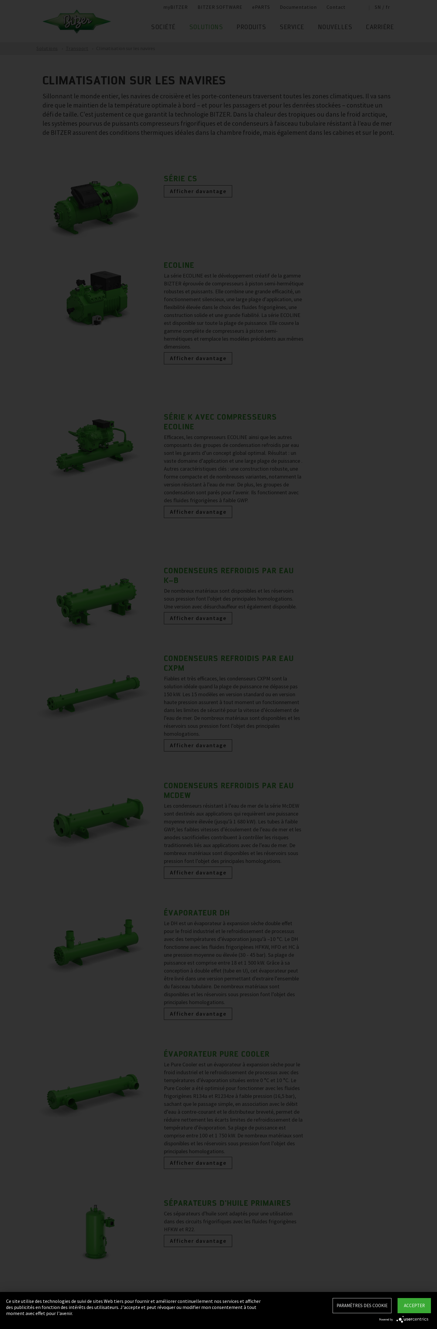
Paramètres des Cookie (362, 1305)
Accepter (414, 1305)
